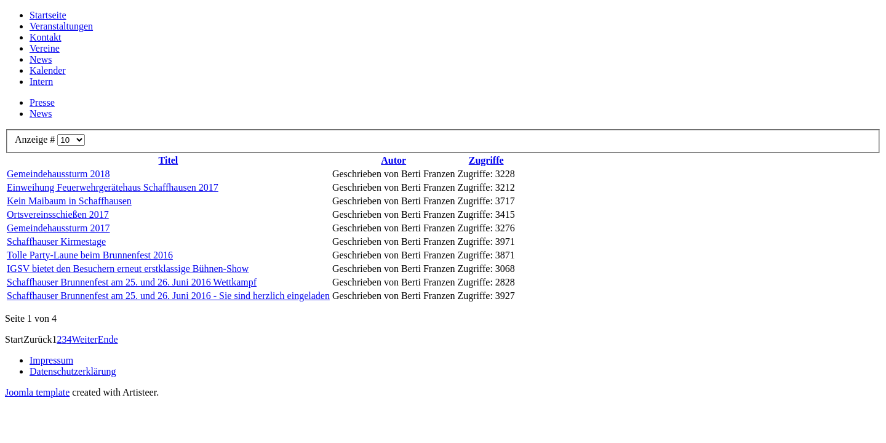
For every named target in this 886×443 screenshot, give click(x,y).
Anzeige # (36, 139)
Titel (168, 160)
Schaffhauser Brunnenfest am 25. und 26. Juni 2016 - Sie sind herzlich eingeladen (168, 295)
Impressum (51, 360)
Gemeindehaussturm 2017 (58, 228)
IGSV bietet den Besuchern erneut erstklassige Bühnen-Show (128, 268)
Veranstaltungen (61, 26)
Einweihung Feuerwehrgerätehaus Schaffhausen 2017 (112, 187)
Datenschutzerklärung (73, 371)
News (41, 59)
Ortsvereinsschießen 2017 (58, 214)
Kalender (48, 70)
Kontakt (46, 37)
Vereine (45, 48)
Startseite (48, 15)
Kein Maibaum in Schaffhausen (69, 201)
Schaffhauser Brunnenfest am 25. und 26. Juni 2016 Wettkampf (132, 282)
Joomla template (37, 392)
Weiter (84, 339)
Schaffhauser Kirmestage (56, 241)
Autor (393, 160)
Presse (42, 102)
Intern (41, 81)
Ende (108, 339)
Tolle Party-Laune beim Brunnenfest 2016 (90, 255)
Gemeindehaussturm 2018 (58, 174)
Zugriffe (486, 160)
